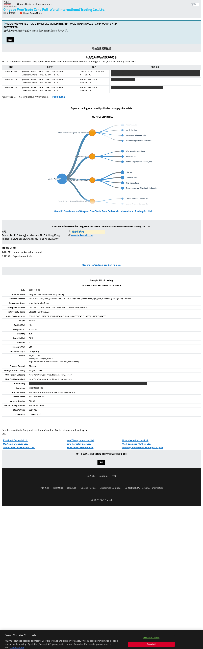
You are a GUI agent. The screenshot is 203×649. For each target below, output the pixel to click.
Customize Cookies (110, 488)
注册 (10, 40)
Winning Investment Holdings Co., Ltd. (142, 447)
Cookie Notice (88, 488)
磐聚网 (10, 4)
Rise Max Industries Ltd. (135, 440)
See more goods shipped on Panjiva (101, 265)
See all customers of (103, 211)
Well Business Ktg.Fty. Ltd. (136, 444)
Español (103, 476)
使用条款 (44, 488)
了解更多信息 (59, 97)
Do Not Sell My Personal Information (144, 488)
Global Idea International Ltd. (19, 447)
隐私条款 (71, 488)
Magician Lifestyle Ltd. (15, 444)
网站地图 (58, 488)
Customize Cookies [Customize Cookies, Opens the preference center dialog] (151, 645)
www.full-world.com (82, 235)
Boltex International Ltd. (80, 447)
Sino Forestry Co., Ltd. (79, 444)
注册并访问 (78, 232)
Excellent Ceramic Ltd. (15, 440)
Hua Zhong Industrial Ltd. (80, 440)
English (91, 476)
